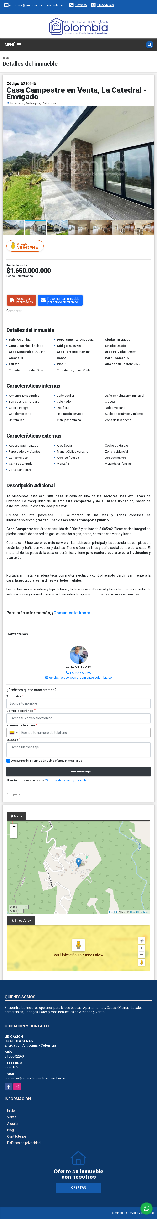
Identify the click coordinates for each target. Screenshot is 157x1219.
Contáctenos (16, 1136)
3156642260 (105, 5)
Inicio (6, 57)
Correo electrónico (21, 711)
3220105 (81, 5)
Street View (26, 246)
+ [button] (14, 827)
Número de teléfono (21, 725)
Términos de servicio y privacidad (66, 780)
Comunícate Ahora (71, 612)
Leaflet (113, 912)
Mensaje (13, 740)
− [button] (14, 834)
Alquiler (13, 1123)
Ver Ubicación (66, 955)
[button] (150, 110)
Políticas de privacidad (24, 1143)
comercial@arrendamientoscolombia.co (35, 1078)
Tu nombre (15, 696)
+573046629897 (80, 673)
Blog (10, 1130)
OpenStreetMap (139, 912)
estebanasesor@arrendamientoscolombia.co (80, 677)
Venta (11, 1117)
